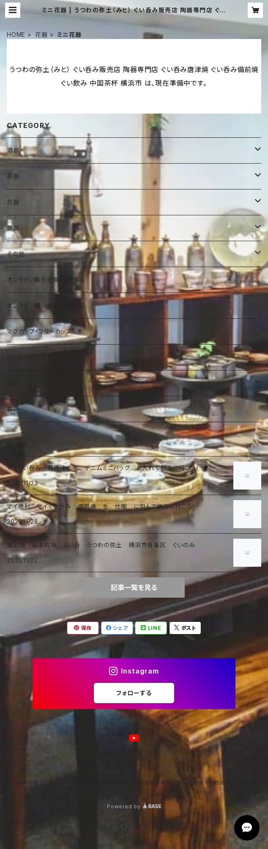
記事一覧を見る (134, 587)
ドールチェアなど (29, 357)
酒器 (13, 150)
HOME (16, 34)
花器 (41, 34)
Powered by (134, 806)
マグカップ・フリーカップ (39, 331)
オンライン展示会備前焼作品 (45, 279)
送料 (13, 383)
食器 (13, 227)
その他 (16, 253)
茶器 (13, 176)
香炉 (13, 408)
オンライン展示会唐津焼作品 (45, 305)
